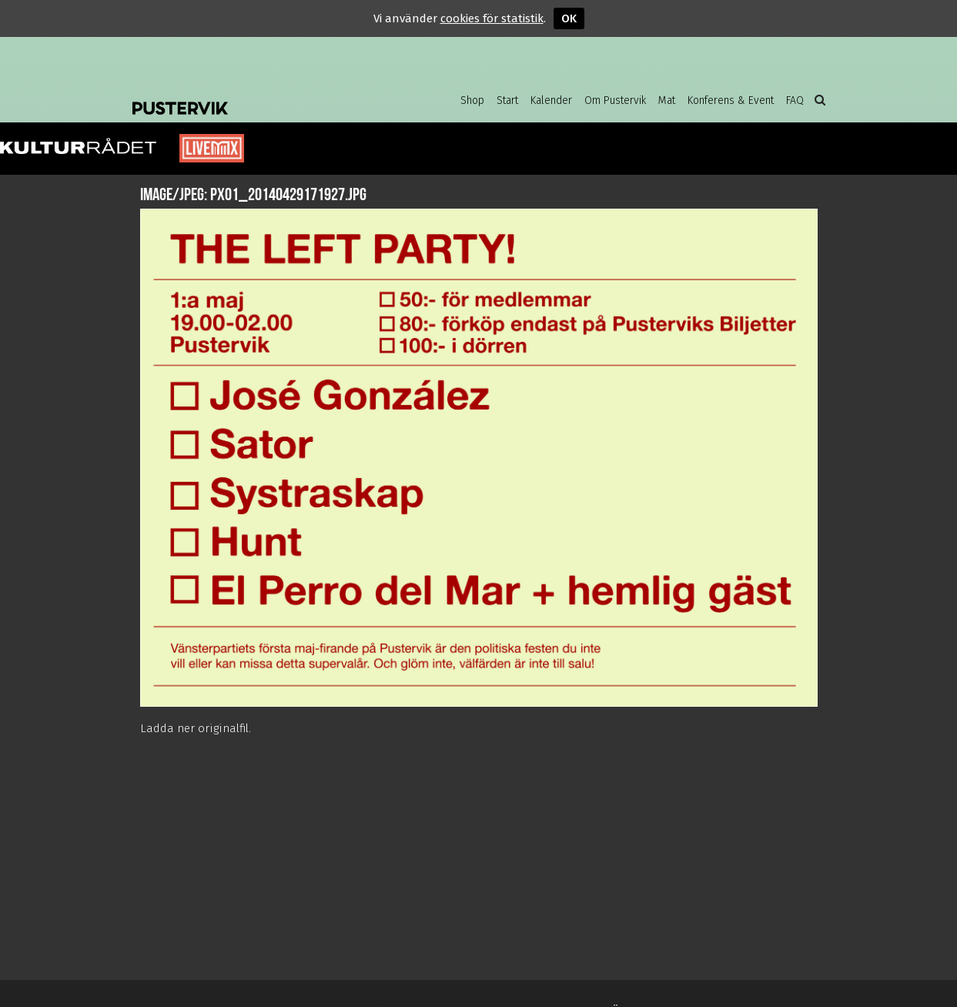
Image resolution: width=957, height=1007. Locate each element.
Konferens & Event (731, 100)
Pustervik (255, 96)
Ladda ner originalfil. (195, 728)
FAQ (795, 100)
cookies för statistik (492, 18)
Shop (472, 100)
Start (507, 100)
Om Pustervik (615, 100)
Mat (666, 100)
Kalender (551, 100)
